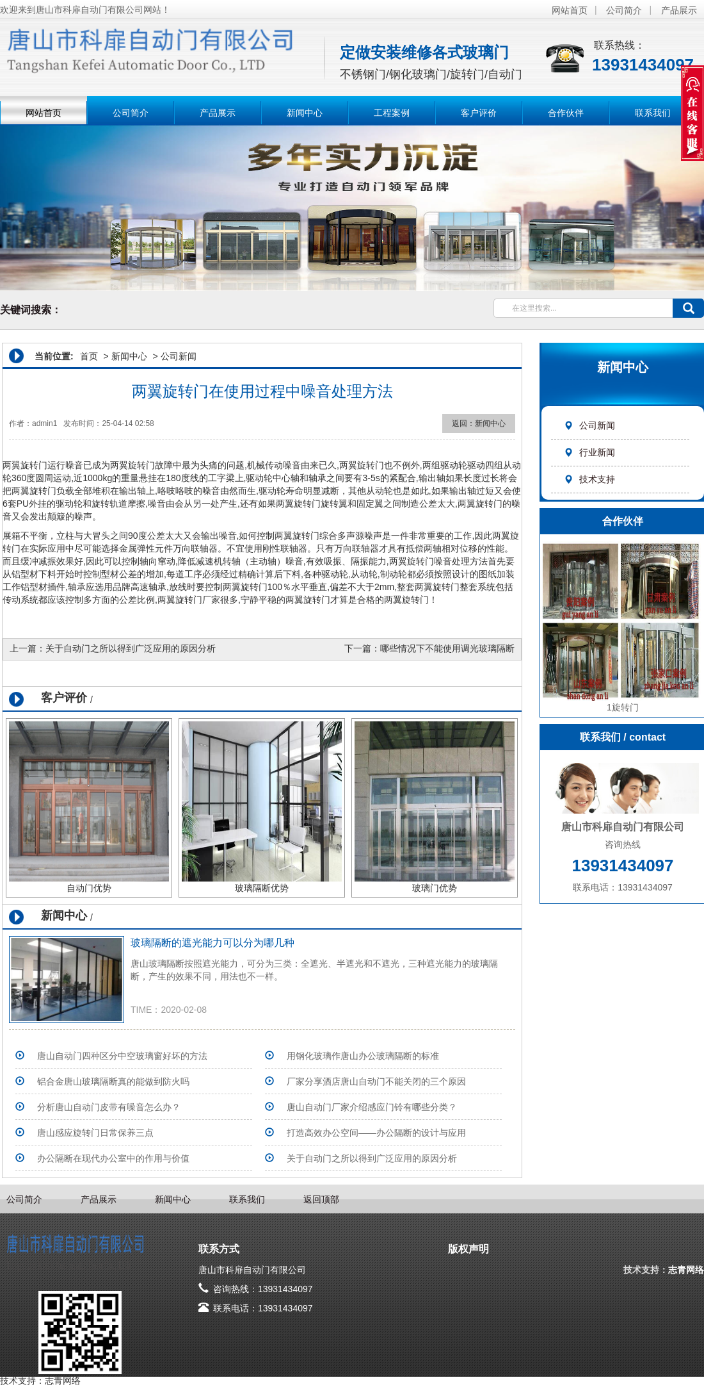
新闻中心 (305, 113)
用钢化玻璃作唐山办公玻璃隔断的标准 (363, 1056)
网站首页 (570, 10)
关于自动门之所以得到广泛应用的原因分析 (130, 648)
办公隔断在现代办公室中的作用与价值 (113, 1158)
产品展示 (679, 10)
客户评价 (479, 113)
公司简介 (624, 10)
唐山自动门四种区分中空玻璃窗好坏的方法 (122, 1056)
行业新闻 (589, 452)
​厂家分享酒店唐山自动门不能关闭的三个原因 (376, 1081)
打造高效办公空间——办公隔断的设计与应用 (376, 1133)
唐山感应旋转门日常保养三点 (95, 1133)
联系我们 (653, 113)
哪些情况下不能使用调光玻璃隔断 (447, 648)
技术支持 (589, 479)
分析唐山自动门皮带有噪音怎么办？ (108, 1107)
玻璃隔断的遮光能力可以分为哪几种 (212, 942)
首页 (89, 356)
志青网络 (686, 1270)
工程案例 (392, 113)
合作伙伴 (566, 113)
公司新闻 (589, 425)
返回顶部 (321, 1199)
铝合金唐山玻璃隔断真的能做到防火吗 (113, 1081)
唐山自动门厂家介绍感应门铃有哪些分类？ (372, 1107)
